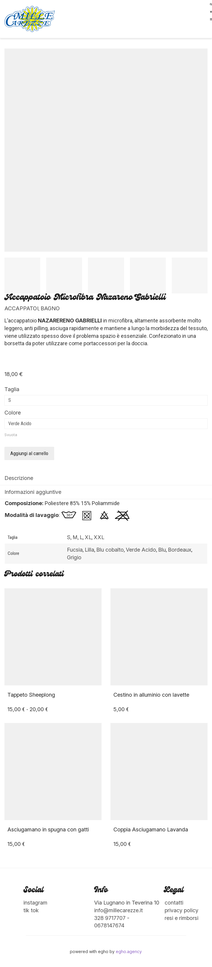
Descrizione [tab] (18, 478)
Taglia (11, 389)
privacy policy (181, 910)
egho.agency (129, 951)
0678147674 (109, 925)
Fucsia (75, 550)
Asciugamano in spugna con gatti (48, 829)
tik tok (31, 910)
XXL (99, 537)
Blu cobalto (110, 550)
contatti (174, 902)
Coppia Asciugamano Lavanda (150, 829)
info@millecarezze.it (118, 910)
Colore (12, 412)
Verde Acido (141, 550)
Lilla (89, 550)
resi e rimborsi (181, 918)
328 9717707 (110, 918)
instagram (35, 902)
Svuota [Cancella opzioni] (10, 434)
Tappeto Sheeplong (31, 695)
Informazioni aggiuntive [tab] (32, 492)
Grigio (74, 557)
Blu (162, 550)
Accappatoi (21, 308)
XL (88, 537)
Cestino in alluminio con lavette (151, 695)
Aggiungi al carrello (29, 453)
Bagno (50, 308)
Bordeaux (179, 550)
